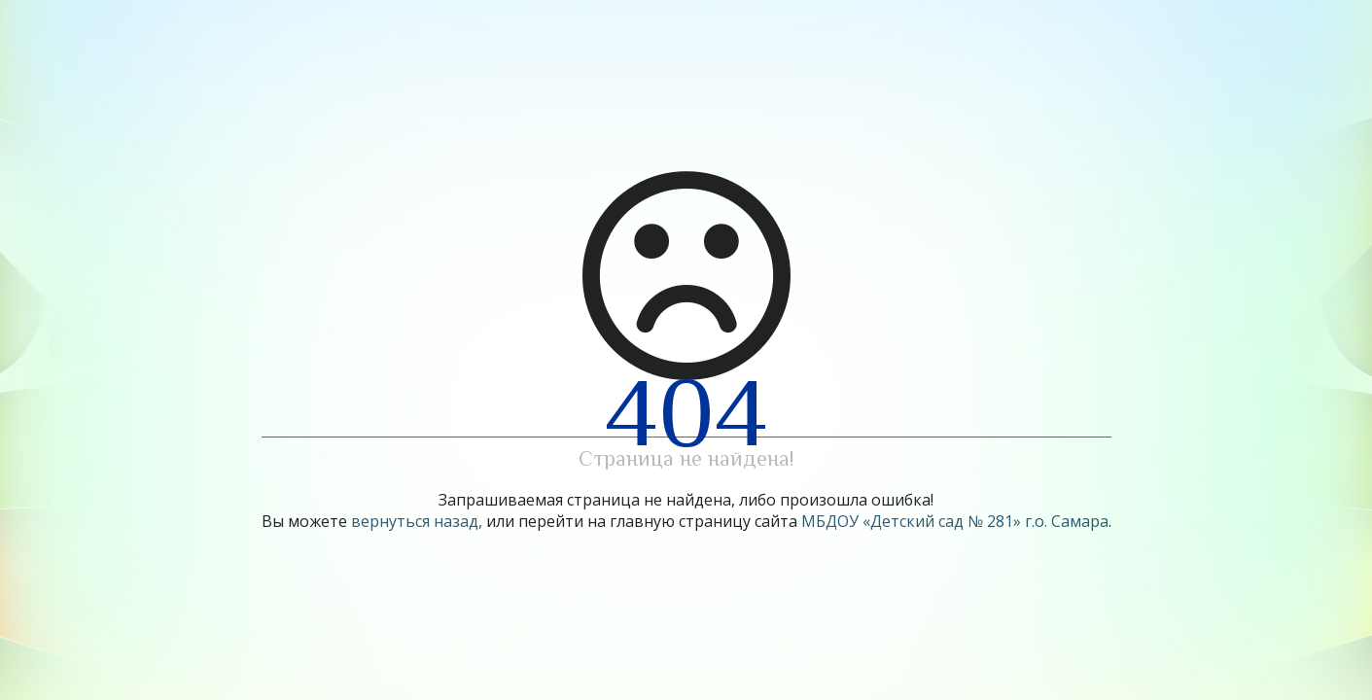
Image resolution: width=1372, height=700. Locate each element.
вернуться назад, (416, 521)
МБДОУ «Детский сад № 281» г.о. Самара (954, 521)
